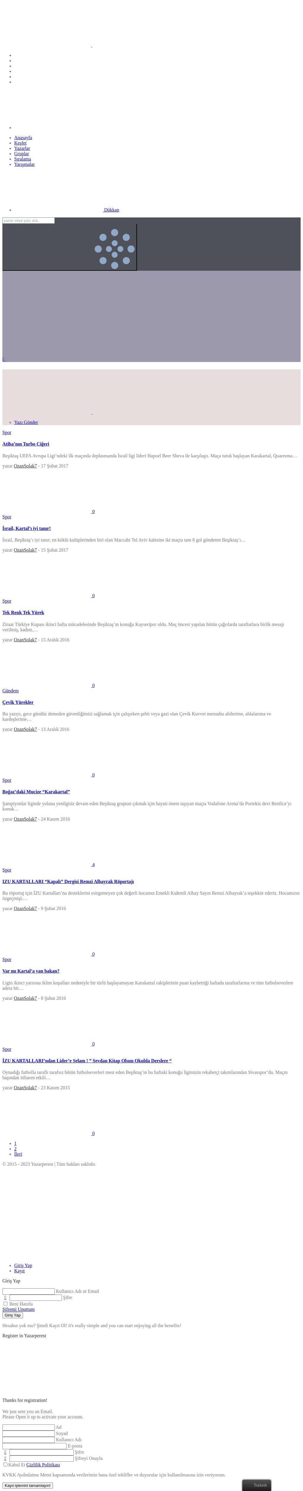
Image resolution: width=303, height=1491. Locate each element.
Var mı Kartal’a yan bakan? (30, 970)
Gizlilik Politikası (43, 1464)
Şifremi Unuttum (18, 1309)
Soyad (62, 1433)
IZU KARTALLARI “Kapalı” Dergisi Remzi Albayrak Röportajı (68, 881)
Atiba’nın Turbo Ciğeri (25, 443)
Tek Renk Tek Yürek (23, 612)
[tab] (23, 1265)
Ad (59, 1427)
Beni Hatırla (18, 1303)
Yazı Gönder (26, 422)
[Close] (46, 1255)
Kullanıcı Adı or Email (77, 1291)
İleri (18, 1154)
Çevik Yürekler (17, 702)
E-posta (75, 1445)
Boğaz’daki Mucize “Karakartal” (36, 791)
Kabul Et (32, 1464)
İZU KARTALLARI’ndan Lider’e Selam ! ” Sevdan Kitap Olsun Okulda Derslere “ (87, 1060)
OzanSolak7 (25, 465)
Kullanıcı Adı (69, 1439)
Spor (6, 432)
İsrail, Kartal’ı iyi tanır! (26, 528)
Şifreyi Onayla (89, 1458)
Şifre (67, 1297)
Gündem (10, 690)
